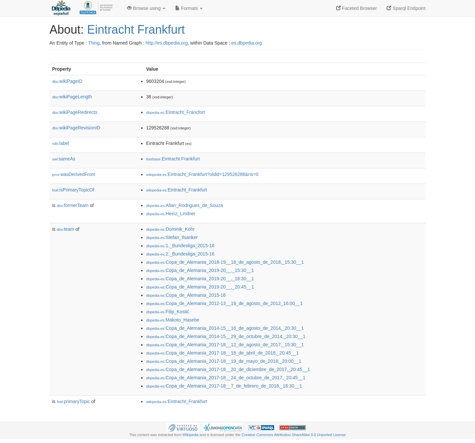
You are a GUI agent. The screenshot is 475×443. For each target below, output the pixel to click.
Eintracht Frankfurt (136, 29)
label (60, 143)
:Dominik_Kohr (170, 229)
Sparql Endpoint (406, 8)
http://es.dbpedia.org (166, 43)
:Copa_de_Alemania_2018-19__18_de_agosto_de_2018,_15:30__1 (225, 262)
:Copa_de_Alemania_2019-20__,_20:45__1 (200, 287)
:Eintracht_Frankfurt (176, 189)
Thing (94, 43)
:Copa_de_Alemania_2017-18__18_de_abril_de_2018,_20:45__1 (222, 353)
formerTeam (72, 205)
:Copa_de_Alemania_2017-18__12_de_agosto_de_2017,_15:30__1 (225, 344)
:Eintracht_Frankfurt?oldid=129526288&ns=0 (202, 174)
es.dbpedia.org (246, 43)
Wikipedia (190, 435)
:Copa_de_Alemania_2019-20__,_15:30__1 (200, 270)
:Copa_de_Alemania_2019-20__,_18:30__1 (200, 278)
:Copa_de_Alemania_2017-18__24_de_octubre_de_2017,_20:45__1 (225, 377)
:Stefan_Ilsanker (172, 237)
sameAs (63, 158)
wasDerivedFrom (73, 174)
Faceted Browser (356, 8)
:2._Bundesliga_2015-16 (180, 253)
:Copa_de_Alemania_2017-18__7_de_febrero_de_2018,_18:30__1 (224, 386)
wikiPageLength (72, 96)
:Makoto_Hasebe (172, 320)
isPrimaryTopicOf (73, 189)
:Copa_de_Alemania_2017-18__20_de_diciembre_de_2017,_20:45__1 (228, 369)
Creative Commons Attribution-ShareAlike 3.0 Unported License (293, 435)
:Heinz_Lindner (171, 213)
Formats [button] (189, 8)
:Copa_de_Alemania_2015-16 (186, 295)
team (65, 229)
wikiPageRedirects (74, 112)
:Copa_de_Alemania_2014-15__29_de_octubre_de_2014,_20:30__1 (225, 336)
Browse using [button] (146, 8)
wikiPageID (67, 81)
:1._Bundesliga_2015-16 (180, 245)
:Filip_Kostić (167, 311)
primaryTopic (73, 401)
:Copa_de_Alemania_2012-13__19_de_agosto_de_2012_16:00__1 (224, 303)
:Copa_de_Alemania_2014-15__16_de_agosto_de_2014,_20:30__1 (225, 328)
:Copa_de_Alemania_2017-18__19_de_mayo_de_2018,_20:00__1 (223, 361)
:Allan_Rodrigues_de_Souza (184, 205)
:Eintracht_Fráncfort (175, 112)
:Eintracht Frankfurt (173, 158)
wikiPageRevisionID (76, 127)
